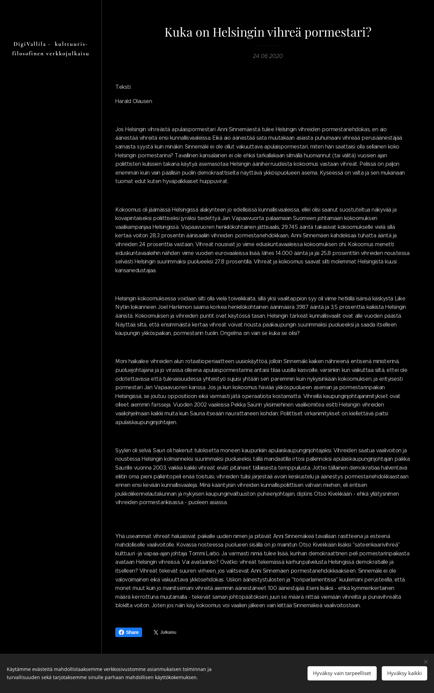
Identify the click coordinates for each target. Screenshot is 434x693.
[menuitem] (51, 366)
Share (129, 632)
